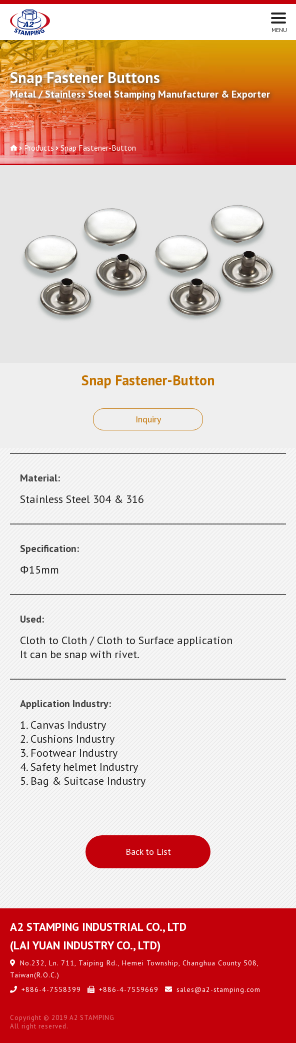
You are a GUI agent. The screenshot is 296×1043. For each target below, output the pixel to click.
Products (39, 148)
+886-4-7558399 (51, 989)
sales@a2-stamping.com (218, 989)
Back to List (148, 851)
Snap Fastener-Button (98, 148)
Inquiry (148, 419)
